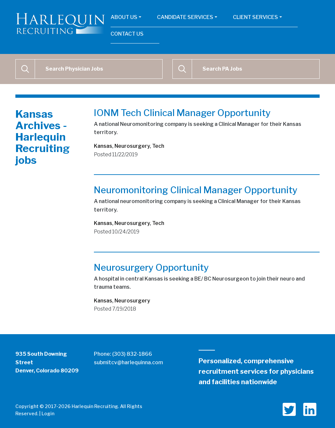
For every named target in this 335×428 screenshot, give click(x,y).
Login (48, 413)
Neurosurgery (132, 146)
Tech (158, 146)
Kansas (103, 146)
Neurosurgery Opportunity (151, 267)
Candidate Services (185, 17)
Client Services (255, 17)
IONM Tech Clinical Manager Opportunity (182, 112)
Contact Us (127, 34)
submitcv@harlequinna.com (128, 362)
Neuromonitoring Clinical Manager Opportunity (195, 190)
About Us (124, 17)
